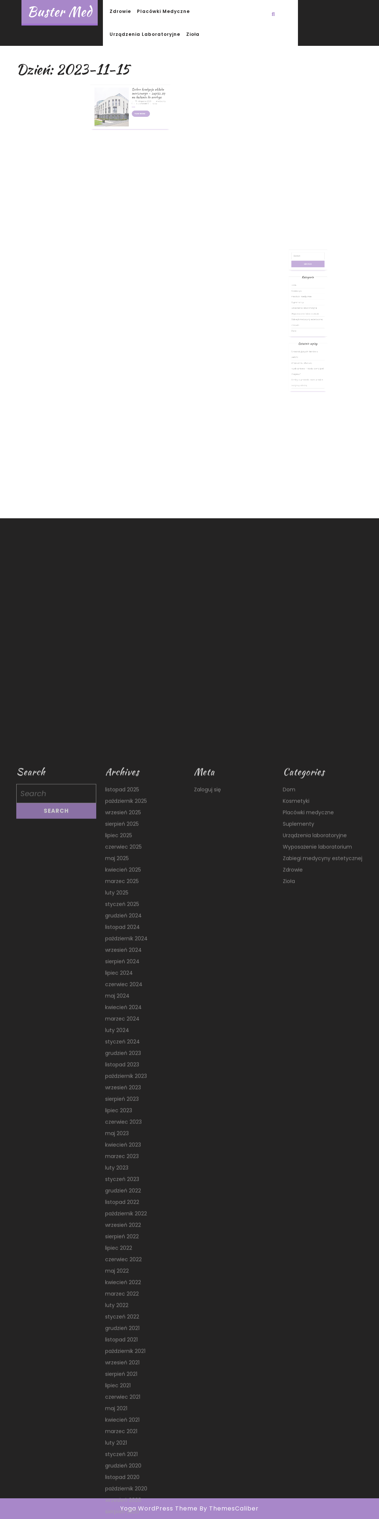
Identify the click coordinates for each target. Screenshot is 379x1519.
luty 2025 (116, 1386)
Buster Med (59, 11)
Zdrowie (120, 11)
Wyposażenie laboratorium (306, 331)
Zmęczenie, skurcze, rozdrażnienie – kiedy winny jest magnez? (307, 360)
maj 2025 (117, 1352)
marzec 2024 (122, 1512)
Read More (137, 96)
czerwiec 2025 (123, 1340)
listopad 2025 (122, 1283)
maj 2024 (117, 1489)
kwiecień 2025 (123, 1363)
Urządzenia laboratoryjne (145, 34)
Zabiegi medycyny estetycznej (307, 334)
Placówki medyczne (163, 11)
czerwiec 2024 (123, 1478)
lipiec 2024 (119, 1466)
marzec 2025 (122, 1375)
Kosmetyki (302, 319)
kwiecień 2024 (123, 1501)
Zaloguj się (207, 1283)
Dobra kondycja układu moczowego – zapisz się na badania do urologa (140, 85)
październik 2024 (126, 1432)
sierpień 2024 (122, 1455)
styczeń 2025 (122, 1397)
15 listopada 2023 (137, 89)
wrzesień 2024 (123, 1443)
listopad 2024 (122, 1420)
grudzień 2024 (123, 1409)
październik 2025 (126, 1294)
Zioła (192, 34)
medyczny (146, 89)
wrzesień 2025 (123, 1306)
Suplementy (302, 325)
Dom (300, 316)
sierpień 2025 (122, 1317)
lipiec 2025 (118, 1329)
